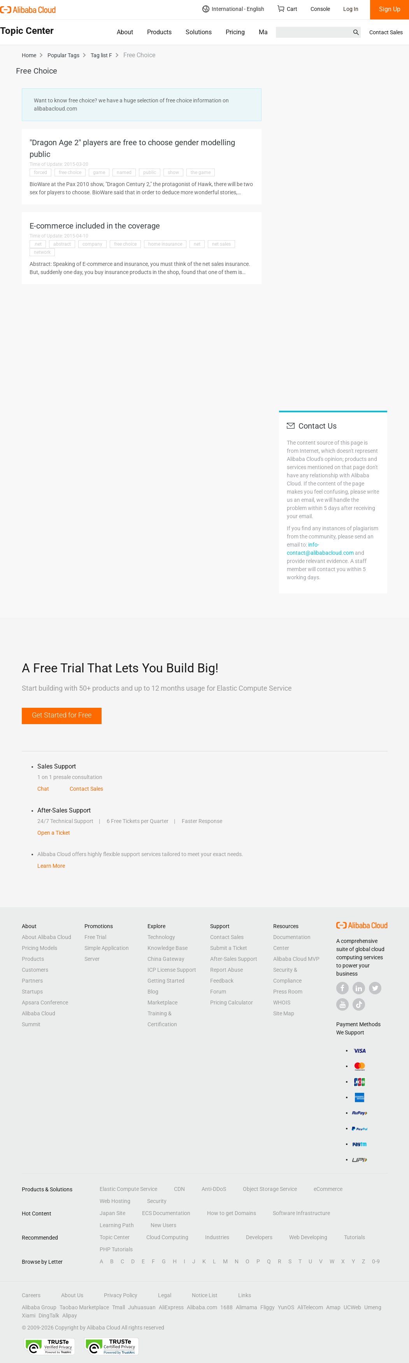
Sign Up (389, 9)
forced (40, 172)
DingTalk (49, 1315)
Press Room (287, 991)
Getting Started (165, 981)
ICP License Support (171, 970)
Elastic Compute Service (128, 1189)
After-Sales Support (233, 959)
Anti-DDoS (214, 1189)
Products (159, 32)
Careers (31, 1295)
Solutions (199, 32)
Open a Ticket (53, 833)
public (149, 172)
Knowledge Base (167, 948)
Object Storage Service (270, 1189)
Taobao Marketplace (84, 1307)
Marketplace (162, 1002)
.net (38, 244)
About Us (72, 1295)
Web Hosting (115, 1201)
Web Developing (308, 1237)
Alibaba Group (39, 1307)
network (42, 252)
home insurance (165, 244)
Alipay (69, 1315)
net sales (221, 244)
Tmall (118, 1307)
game (99, 172)
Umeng (372, 1307)
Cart (287, 8)
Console (320, 9)
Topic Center (115, 1237)
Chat (43, 789)
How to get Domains (231, 1213)
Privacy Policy (120, 1295)
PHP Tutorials (116, 1249)
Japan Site (112, 1213)
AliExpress (171, 1307)
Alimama (246, 1307)
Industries (217, 1237)
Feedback (221, 981)
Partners (32, 981)
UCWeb (352, 1307)
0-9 (376, 1261)
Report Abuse (226, 970)
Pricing (235, 32)
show (173, 172)
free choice (70, 172)
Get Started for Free (61, 715)
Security (157, 1201)
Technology (161, 937)
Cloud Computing (167, 1237)
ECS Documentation (166, 1213)
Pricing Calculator (231, 1002)
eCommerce (328, 1189)
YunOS (286, 1307)
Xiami (28, 1315)
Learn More (51, 866)
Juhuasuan (142, 1307)
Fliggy (267, 1307)
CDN (179, 1189)
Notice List (205, 1295)
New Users (163, 1225)
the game (201, 172)
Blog (152, 991)
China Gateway (165, 959)
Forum (218, 991)
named (124, 172)
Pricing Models (39, 948)
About (125, 32)
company (92, 244)
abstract (62, 244)
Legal (164, 1295)
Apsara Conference (45, 1002)
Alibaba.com (202, 1307)
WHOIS (281, 1002)
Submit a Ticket (228, 948)
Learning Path (117, 1225)
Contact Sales (386, 32)
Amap (333, 1307)
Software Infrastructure (301, 1213)
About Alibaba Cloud (46, 937)
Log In (350, 9)
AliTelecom (310, 1307)
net (197, 244)
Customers (35, 970)
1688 (226, 1307)
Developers (259, 1237)
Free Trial (95, 937)
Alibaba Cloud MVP (296, 959)
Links (244, 1295)
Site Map (283, 1013)
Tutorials (354, 1237)
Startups (32, 991)
